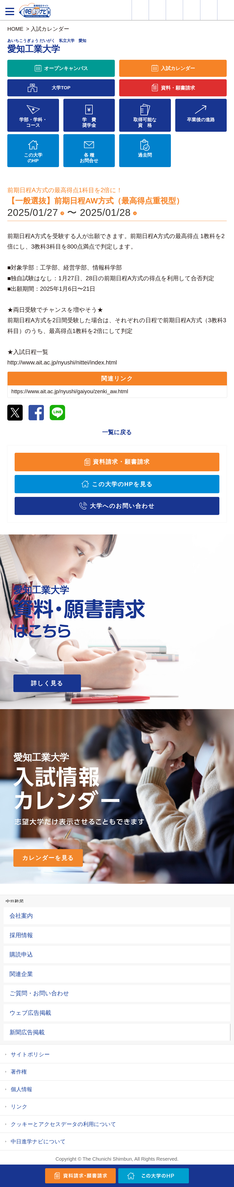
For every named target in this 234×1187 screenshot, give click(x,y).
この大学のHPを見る (122, 484)
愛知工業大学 (46, 46)
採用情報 (21, 935)
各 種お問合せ (89, 157)
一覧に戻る (117, 432)
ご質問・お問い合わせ (39, 993)
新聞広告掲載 (27, 1032)
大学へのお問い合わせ (122, 506)
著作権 (19, 1072)
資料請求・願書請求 (121, 461)
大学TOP (61, 87)
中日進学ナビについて (38, 1141)
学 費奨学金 (89, 122)
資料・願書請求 (157, 10)
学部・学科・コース (33, 122)
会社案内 (21, 915)
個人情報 (21, 1089)
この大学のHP (33, 157)
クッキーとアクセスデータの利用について (63, 1124)
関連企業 (21, 974)
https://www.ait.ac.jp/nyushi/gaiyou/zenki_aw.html (69, 391)
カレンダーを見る (48, 858)
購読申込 (21, 954)
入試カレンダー (191, 10)
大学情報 (140, 10)
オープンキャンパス (174, 10)
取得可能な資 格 (144, 122)
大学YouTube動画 (225, 10)
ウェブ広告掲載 (30, 1012)
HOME (15, 29)
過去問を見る (208, 10)
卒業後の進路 (201, 119)
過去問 (145, 155)
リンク (19, 1107)
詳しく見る (47, 683)
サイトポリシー (30, 1054)
